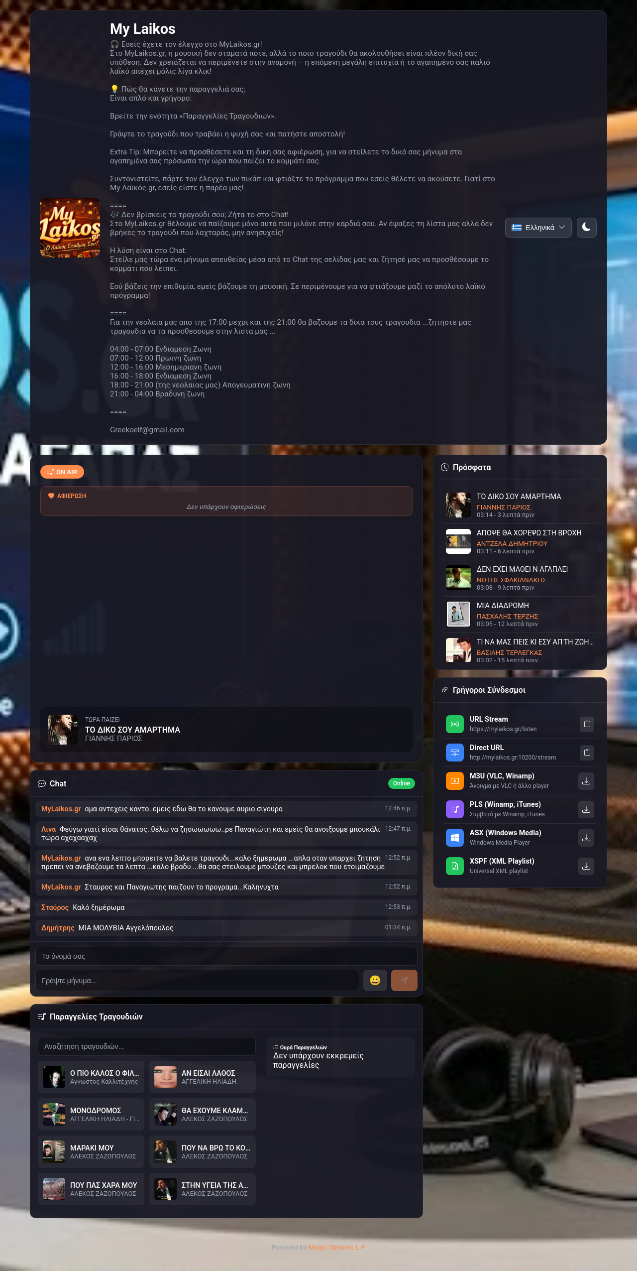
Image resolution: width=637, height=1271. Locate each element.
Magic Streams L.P (337, 1247)
